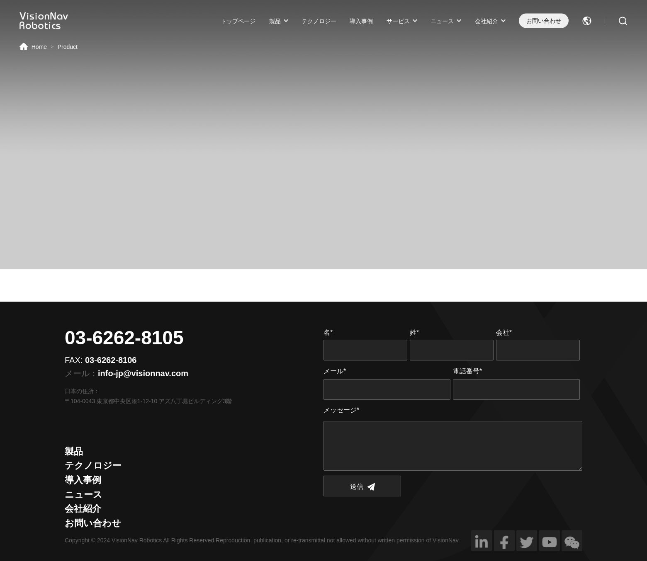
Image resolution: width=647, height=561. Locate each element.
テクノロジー (319, 20)
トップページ (238, 20)
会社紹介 (486, 20)
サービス (398, 20)
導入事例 (361, 20)
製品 (275, 20)
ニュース (442, 20)
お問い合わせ (543, 20)
